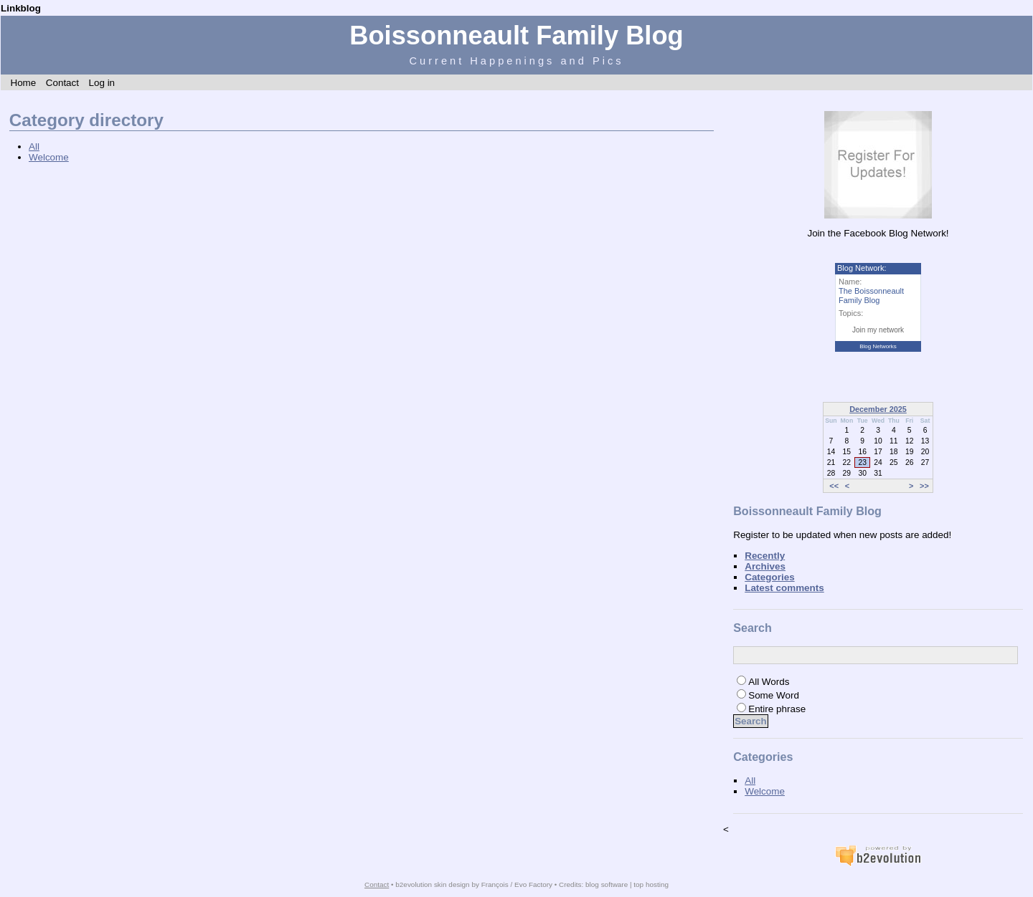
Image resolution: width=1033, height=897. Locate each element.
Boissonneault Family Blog (516, 35)
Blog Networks (878, 346)
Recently (765, 555)
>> (924, 485)
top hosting (651, 884)
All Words (768, 681)
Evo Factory (533, 884)
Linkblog (21, 8)
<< (834, 485)
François (495, 884)
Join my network (878, 330)
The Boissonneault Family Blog (871, 295)
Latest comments (784, 587)
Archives (765, 566)
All (34, 146)
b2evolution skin (420, 884)
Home (23, 82)
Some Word (773, 695)
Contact (62, 82)
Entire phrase (777, 709)
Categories (769, 577)
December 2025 (878, 409)
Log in (101, 82)
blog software (606, 884)
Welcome (49, 157)
